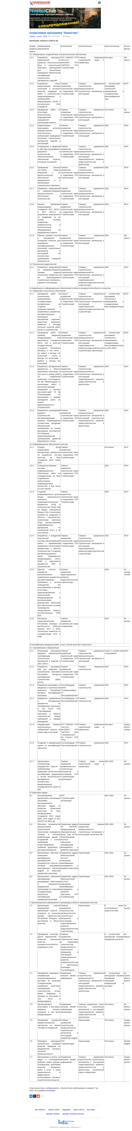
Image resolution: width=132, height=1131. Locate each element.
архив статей (53, 1110)
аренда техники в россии (73, 1114)
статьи (39, 36)
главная (32, 36)
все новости (40, 1110)
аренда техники (53, 1114)
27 (49, 36)
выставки (91, 1110)
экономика (50, 1091)
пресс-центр (79, 1110)
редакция (67, 1110)
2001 (45, 36)
